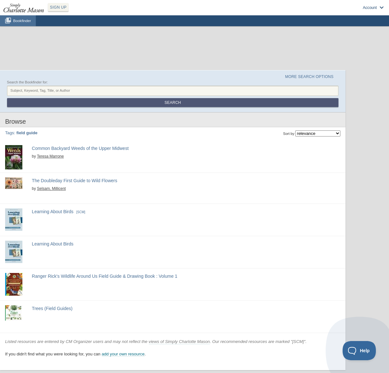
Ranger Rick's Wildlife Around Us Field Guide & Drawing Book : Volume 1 (105, 276)
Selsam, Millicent (51, 188)
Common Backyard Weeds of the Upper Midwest (80, 148)
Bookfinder (22, 21)
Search (172, 102)
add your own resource (123, 354)
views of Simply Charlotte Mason (179, 341)
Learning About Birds (53, 211)
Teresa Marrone (50, 156)
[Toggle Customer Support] (359, 350)
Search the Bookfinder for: (27, 82)
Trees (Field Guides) (52, 308)
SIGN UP (58, 7)
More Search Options (309, 76)
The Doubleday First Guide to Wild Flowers (74, 180)
